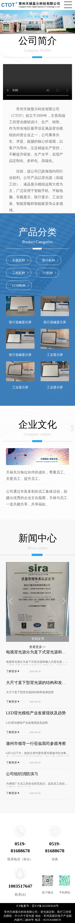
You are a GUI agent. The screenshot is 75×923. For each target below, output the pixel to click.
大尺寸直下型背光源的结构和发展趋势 (40, 682)
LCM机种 (21, 285)
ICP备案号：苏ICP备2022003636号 (37, 905)
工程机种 (20, 273)
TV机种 (49, 273)
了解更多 (13, 671)
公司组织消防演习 (22, 774)
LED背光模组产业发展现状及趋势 (36, 713)
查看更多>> (37, 647)
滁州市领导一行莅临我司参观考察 (36, 743)
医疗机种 (50, 260)
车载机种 (20, 260)
